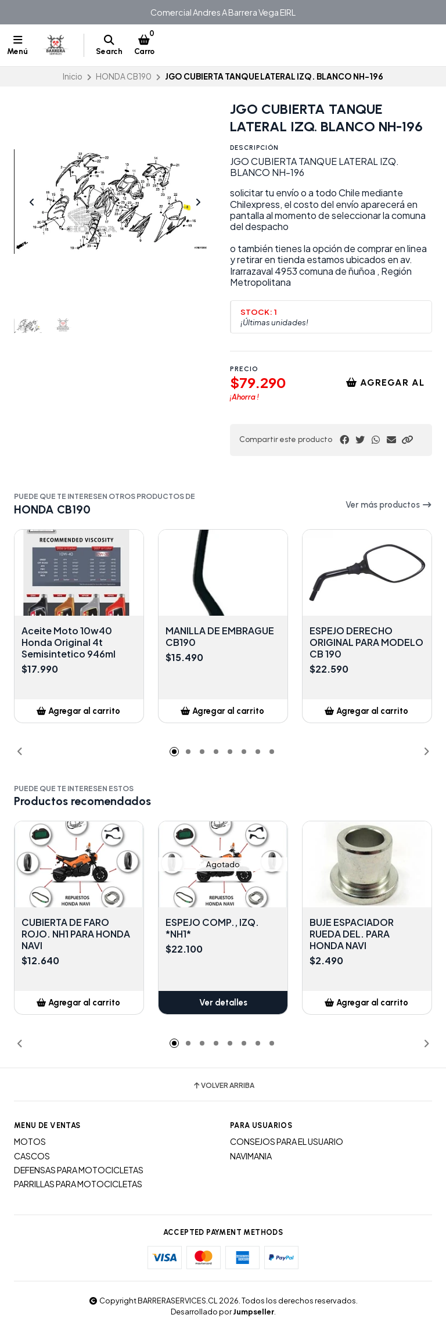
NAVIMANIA (251, 1156)
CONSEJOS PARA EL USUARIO (286, 1141)
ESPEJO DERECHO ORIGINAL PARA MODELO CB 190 (366, 642)
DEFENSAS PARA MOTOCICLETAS (78, 1170)
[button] (407, 439)
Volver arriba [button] (223, 1085)
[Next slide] (198, 202)
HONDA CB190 (124, 76)
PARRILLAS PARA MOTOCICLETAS (78, 1184)
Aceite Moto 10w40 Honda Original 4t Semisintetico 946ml (68, 642)
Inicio (72, 76)
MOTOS (30, 1141)
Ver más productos (389, 505)
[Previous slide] (32, 202)
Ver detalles (223, 1002)
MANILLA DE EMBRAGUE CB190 (220, 636)
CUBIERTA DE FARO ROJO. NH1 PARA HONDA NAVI (75, 934)
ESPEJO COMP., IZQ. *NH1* (212, 928)
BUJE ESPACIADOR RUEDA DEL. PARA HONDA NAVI (352, 934)
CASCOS (32, 1156)
